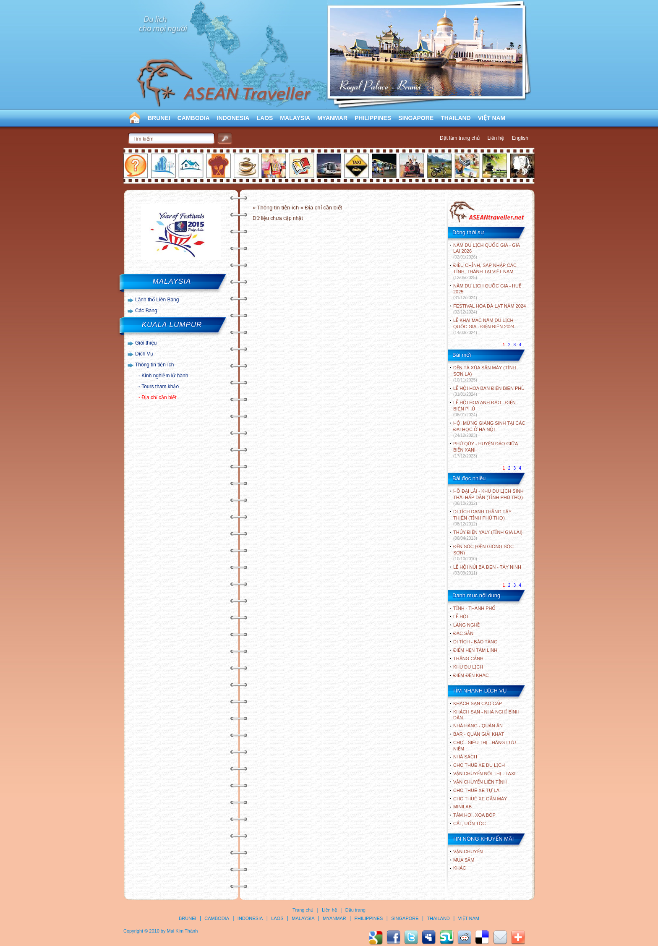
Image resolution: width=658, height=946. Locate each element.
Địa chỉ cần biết (158, 397)
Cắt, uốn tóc (469, 823)
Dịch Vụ (144, 354)
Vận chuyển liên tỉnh (480, 781)
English (520, 138)
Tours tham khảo (160, 386)
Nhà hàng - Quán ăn (478, 725)
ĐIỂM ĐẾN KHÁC (471, 675)
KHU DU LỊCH (468, 666)
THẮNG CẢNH (468, 658)
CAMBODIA (194, 118)
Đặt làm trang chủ (460, 138)
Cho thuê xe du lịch (479, 765)
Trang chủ (302, 909)
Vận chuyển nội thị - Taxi (484, 773)
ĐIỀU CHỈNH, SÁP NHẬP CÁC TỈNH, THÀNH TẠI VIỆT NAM (485, 271)
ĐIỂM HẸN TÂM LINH (475, 650)
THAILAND (456, 118)
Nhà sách (465, 756)
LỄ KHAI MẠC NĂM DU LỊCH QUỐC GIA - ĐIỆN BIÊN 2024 (483, 326)
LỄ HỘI (460, 616)
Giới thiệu (146, 343)
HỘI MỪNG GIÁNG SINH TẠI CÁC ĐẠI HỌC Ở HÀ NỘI (489, 429)
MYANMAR (332, 118)
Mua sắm (463, 859)
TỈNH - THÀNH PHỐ (474, 608)
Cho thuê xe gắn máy (480, 798)
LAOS (264, 118)
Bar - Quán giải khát (478, 734)
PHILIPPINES (373, 118)
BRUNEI (159, 118)
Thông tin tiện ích (154, 365)
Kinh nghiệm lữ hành (164, 376)
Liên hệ (496, 138)
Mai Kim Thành (182, 930)
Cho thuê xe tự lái (477, 790)
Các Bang (146, 311)
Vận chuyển (468, 851)
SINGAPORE (415, 118)
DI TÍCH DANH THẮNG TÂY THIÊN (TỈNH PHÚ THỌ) (482, 517)
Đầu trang (355, 909)
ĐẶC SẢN (463, 633)
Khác (459, 867)
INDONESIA (233, 118)
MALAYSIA (295, 118)
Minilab (462, 806)
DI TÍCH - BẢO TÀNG (475, 641)
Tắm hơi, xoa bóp (474, 815)
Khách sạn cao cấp (477, 703)
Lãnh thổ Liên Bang (157, 300)
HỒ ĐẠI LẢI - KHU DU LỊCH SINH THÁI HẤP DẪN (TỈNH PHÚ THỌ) (488, 497)
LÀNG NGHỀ (466, 624)
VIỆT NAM (492, 118)
